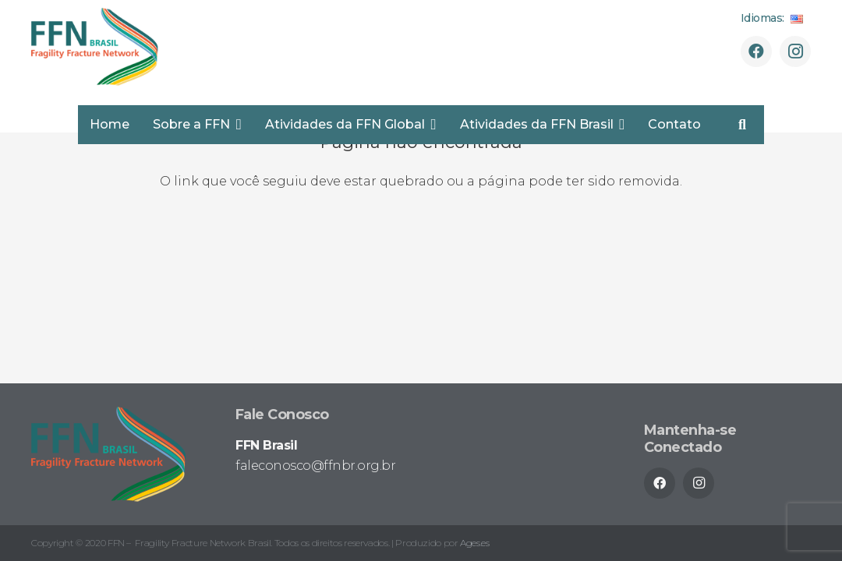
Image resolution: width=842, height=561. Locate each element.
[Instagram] (795, 51)
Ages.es (474, 543)
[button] (236, 124)
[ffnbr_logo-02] (95, 47)
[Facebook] (756, 51)
